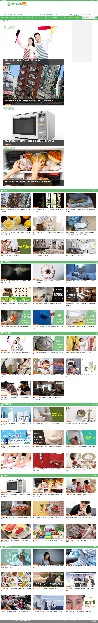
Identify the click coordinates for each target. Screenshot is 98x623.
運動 (25, 17)
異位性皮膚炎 (76, 17)
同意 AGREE (94, 621)
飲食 (22, 17)
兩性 (36, 17)
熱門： (65, 17)
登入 (93, 0)
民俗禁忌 (7, 262)
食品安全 (7, 475)
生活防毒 (7, 547)
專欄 (46, 17)
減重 (29, 17)
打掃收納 (7, 333)
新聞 (15, 17)
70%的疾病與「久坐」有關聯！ (13, 14)
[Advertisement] (82, 41)
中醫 (19, 17)
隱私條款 (26, 620)
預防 (12, 17)
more (94, 190)
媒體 (49, 17)
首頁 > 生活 (6, 21)
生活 (39, 17)
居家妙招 (7, 190)
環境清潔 (7, 404)
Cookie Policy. (75, 620)
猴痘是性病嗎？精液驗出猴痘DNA (47, 14)
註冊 (97, 0)
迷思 (42, 17)
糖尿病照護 (54, 17)
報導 (5, 17)
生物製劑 (70, 17)
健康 (8, 17)
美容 (32, 17)
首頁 (2, 17)
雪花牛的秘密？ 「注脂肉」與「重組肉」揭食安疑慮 (80, 14)
